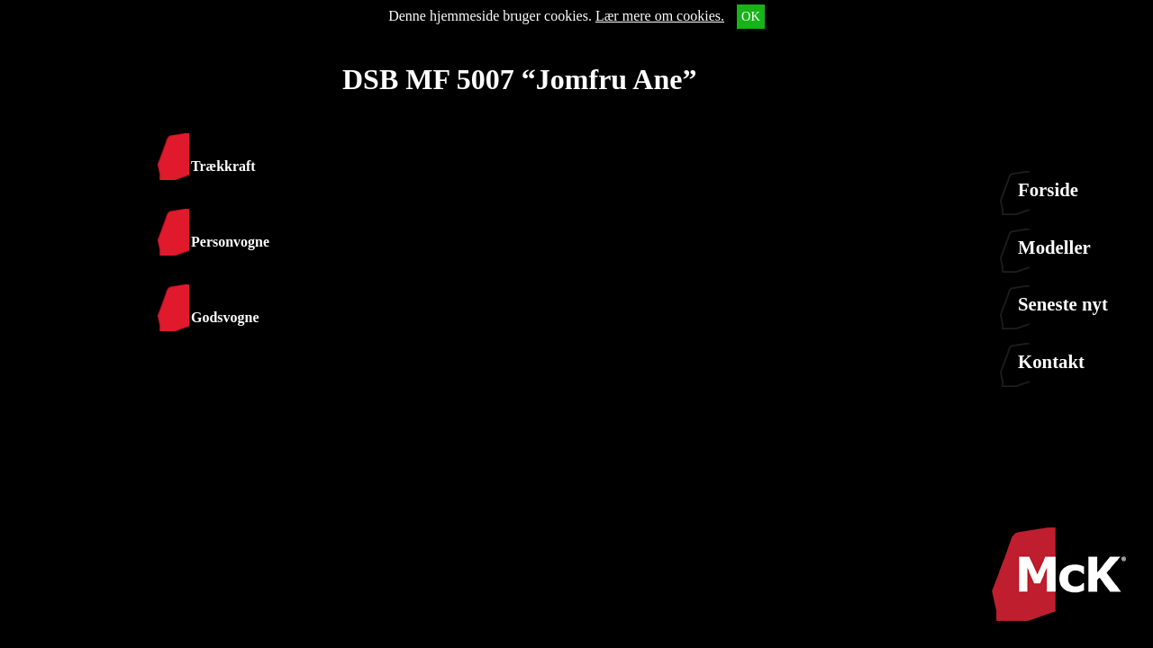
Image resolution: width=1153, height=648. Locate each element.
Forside (1048, 189)
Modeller (1054, 247)
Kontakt (1051, 361)
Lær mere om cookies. (659, 15)
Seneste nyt (1063, 303)
